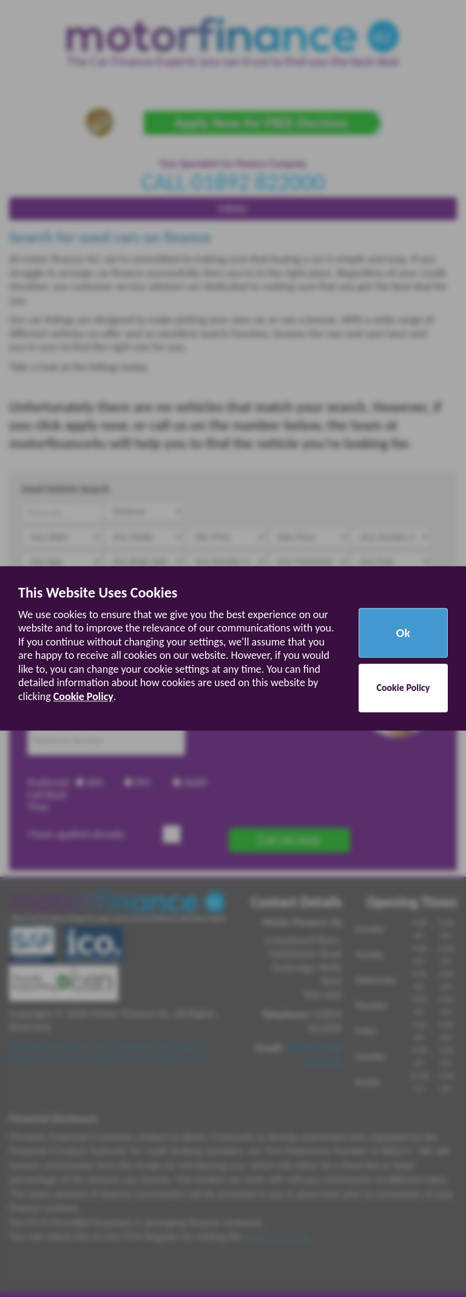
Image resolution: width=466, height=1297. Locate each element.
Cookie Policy (83, 696)
